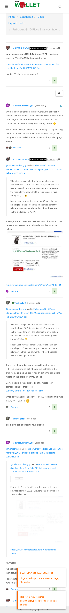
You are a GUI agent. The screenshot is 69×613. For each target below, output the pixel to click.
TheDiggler (19, 251)
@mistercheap (13, 397)
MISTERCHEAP (20, 48)
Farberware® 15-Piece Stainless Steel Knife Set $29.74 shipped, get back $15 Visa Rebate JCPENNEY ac (34, 169)
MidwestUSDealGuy (22, 106)
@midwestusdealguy (16, 165)
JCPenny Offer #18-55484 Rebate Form (24, 339)
